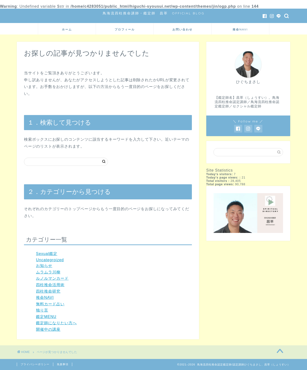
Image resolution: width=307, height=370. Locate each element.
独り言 (42, 310)
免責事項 (62, 364)
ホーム (67, 29)
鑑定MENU (46, 317)
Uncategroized (50, 260)
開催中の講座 (48, 329)
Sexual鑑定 (46, 254)
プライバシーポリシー (35, 364)
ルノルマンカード (52, 278)
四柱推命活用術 (50, 285)
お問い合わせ (182, 29)
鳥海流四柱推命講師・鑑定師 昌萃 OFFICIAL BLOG (154, 13)
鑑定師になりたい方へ (56, 323)
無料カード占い (50, 304)
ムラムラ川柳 (48, 272)
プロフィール (125, 29)
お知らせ (44, 266)
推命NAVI (240, 29)
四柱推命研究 (48, 291)
